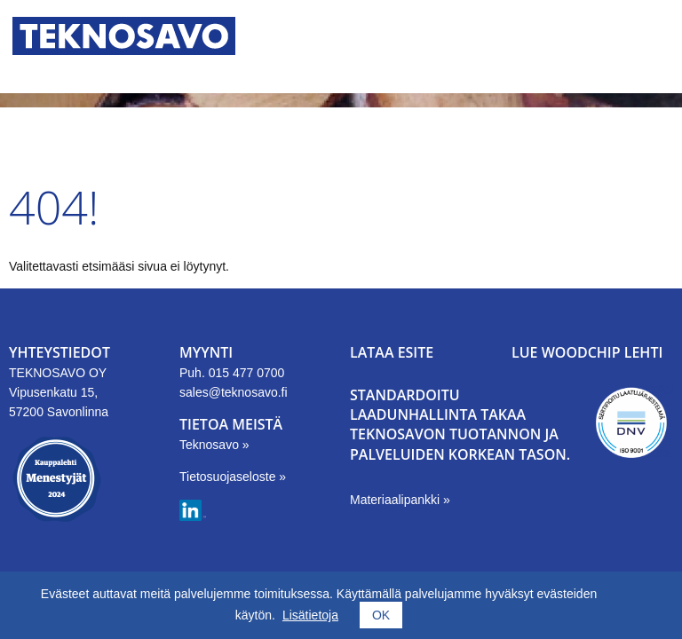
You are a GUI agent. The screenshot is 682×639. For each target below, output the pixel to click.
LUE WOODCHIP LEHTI (587, 352)
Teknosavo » (214, 445)
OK (381, 615)
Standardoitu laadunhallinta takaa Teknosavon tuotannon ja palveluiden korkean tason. (460, 424)
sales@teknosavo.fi (233, 392)
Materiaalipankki (396, 500)
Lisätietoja (310, 615)
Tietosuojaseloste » (232, 476)
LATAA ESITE (391, 352)
